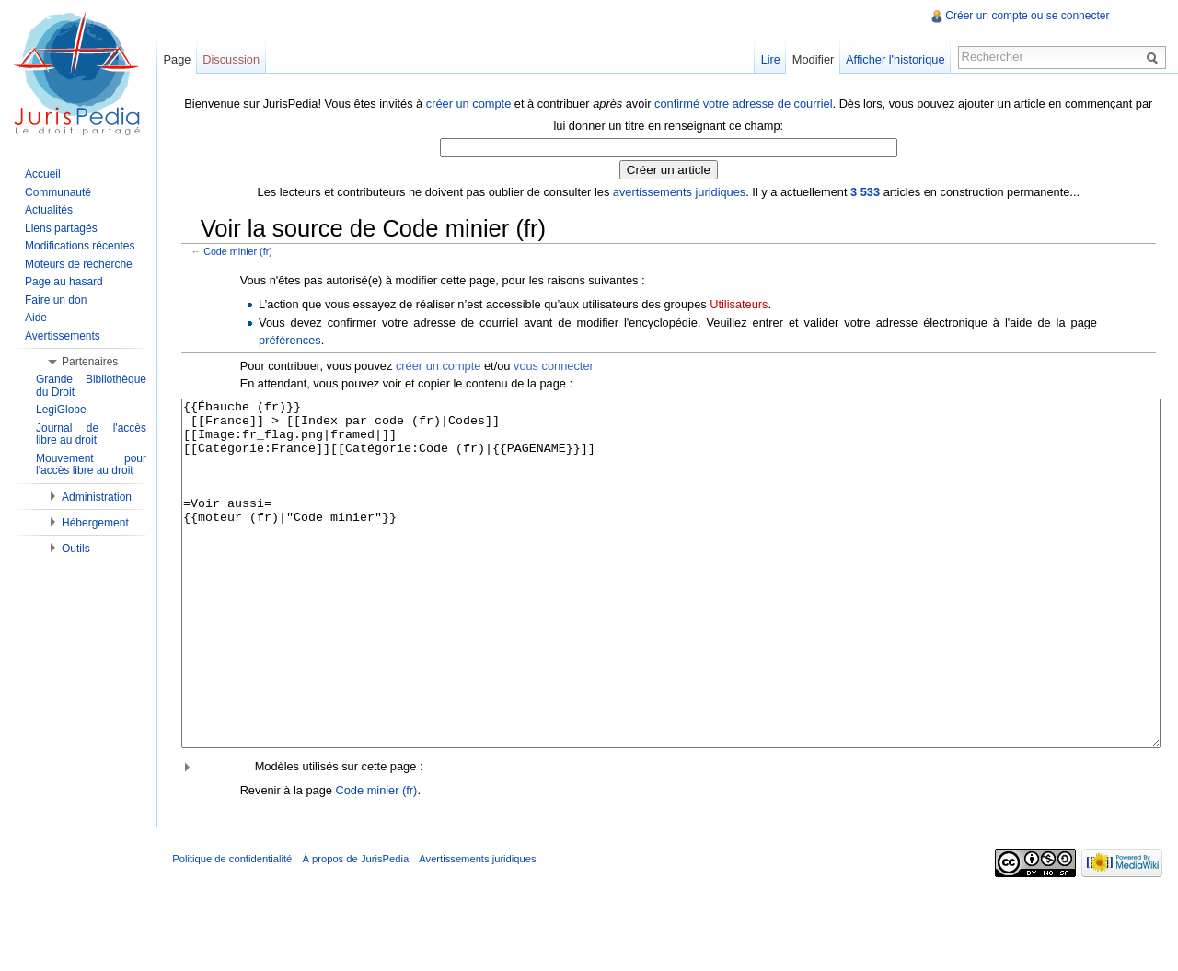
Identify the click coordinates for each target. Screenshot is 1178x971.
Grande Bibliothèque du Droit (91, 386)
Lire (768, 59)
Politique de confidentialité (240, 928)
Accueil (43, 174)
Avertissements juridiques (485, 928)
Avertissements (62, 335)
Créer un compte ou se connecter (1026, 15)
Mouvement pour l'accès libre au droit (91, 465)
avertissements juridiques (681, 191)
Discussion (236, 59)
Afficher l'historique (892, 59)
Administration (97, 497)
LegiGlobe (61, 409)
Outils (76, 548)
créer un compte (470, 103)
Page (182, 59)
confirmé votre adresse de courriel (745, 103)
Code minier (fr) (242, 250)
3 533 (867, 191)
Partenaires (90, 361)
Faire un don (56, 300)
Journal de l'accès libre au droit (91, 434)
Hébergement (95, 522)
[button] (670, 834)
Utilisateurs (743, 302)
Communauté (58, 192)
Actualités (49, 209)
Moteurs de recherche (79, 264)
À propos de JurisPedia (363, 928)
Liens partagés (61, 228)
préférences (293, 339)
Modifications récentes (79, 245)
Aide (36, 317)
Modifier (811, 59)
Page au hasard (64, 281)
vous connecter (557, 365)
